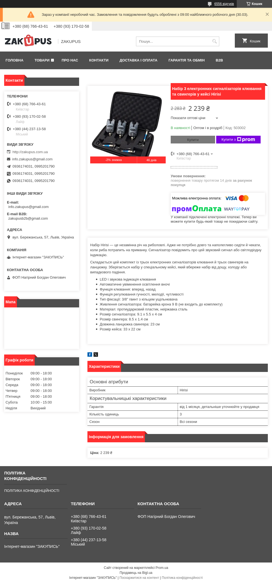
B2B (219, 60)
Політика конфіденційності (182, 578)
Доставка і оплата (138, 60)
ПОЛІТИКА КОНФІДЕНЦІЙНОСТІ (31, 491)
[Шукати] (214, 41)
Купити (193, 140)
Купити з (238, 139)
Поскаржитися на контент (139, 578)
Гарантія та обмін (186, 60)
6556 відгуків (224, 4)
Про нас (70, 60)
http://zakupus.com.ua (30, 152)
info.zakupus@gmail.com (32, 159)
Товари (41, 60)
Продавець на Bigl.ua (136, 573)
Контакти (99, 60)
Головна (14, 60)
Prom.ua (162, 568)
